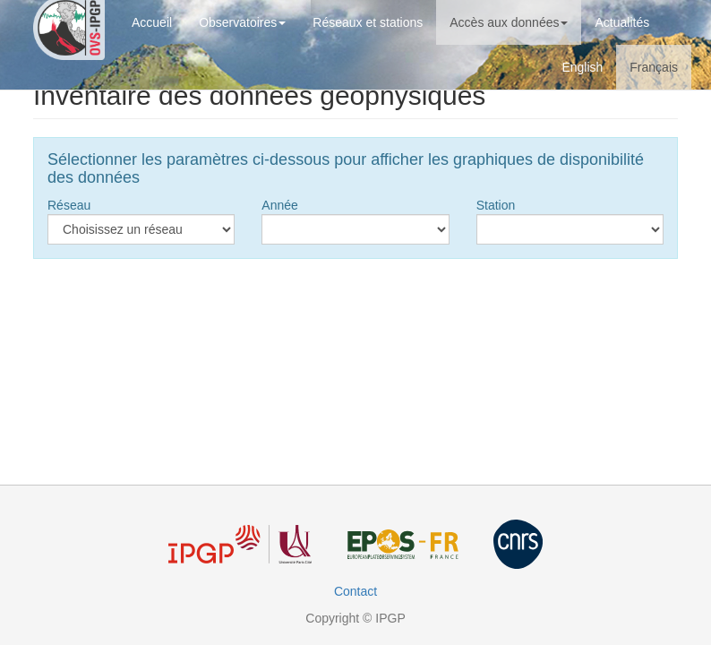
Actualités (622, 22)
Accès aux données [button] (509, 22)
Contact (355, 591)
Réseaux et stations (368, 22)
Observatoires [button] (242, 22)
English (582, 67)
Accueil (152, 22)
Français (654, 67)
